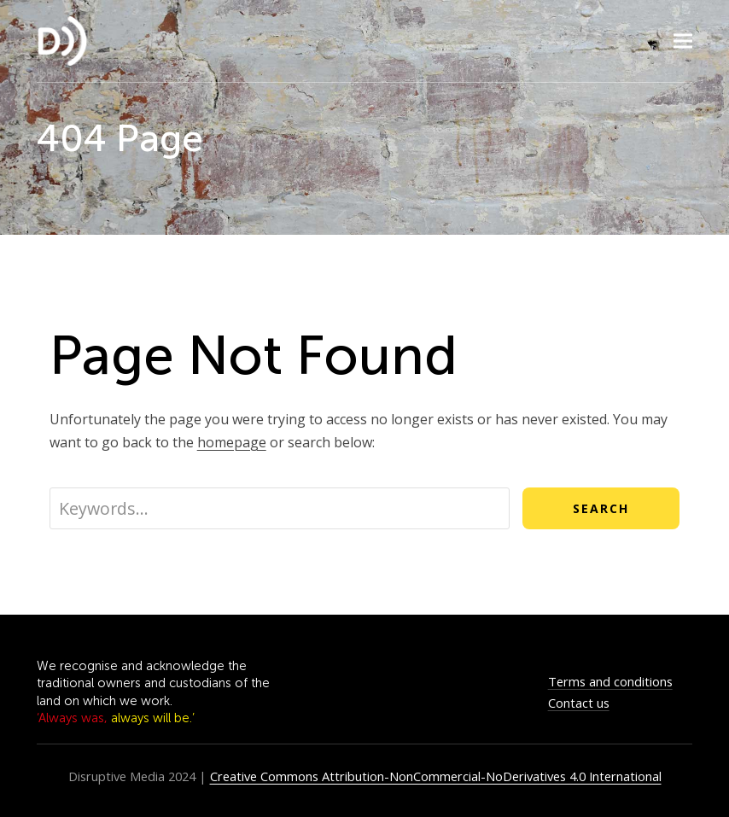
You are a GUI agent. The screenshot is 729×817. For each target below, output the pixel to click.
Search (601, 508)
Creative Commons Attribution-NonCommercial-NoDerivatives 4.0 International (436, 776)
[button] (683, 41)
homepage (231, 442)
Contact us (578, 702)
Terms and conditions (610, 681)
